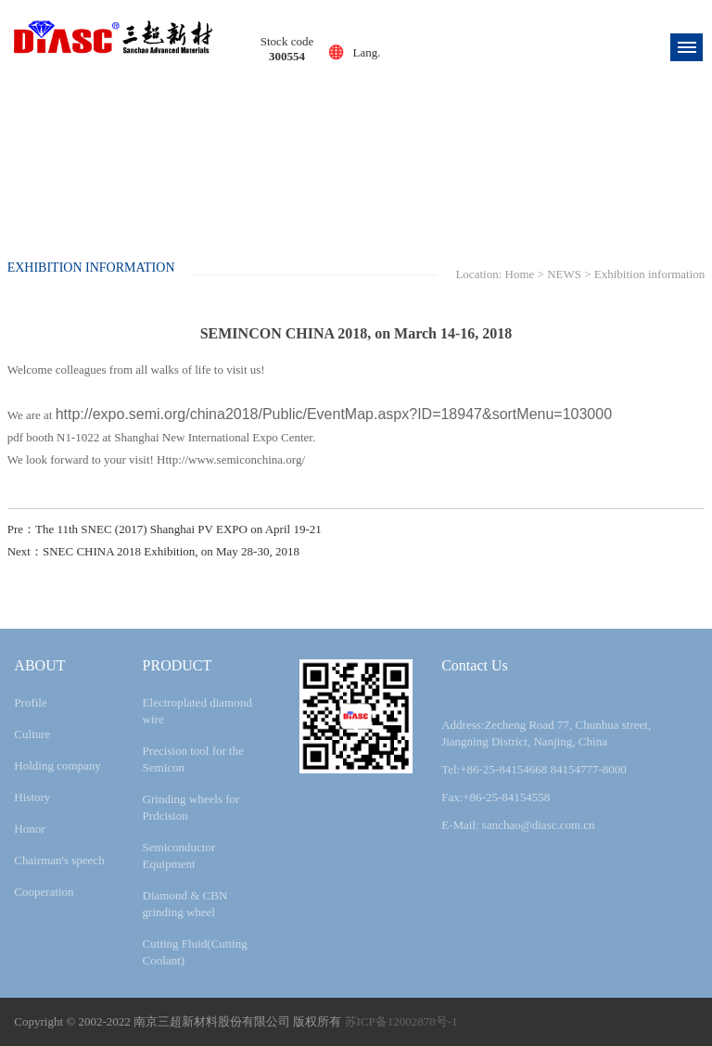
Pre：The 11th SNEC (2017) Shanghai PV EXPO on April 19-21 (164, 529)
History (32, 797)
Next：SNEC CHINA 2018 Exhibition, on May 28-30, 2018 (153, 551)
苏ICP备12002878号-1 (401, 1021)
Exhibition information (650, 274)
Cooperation (43, 892)
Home (520, 274)
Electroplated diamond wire (197, 710)
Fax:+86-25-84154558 (495, 797)
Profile (30, 702)
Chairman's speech (59, 860)
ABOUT (39, 665)
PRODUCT (177, 665)
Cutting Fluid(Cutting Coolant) (195, 952)
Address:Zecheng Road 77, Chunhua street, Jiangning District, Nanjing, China (546, 733)
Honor (29, 829)
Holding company (57, 765)
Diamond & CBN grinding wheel (185, 903)
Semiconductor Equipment (179, 855)
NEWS (564, 274)
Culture (32, 734)
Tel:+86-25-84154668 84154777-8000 (534, 769)
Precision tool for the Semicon (193, 759)
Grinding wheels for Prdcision (191, 807)
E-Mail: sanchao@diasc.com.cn (517, 825)
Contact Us (474, 665)
